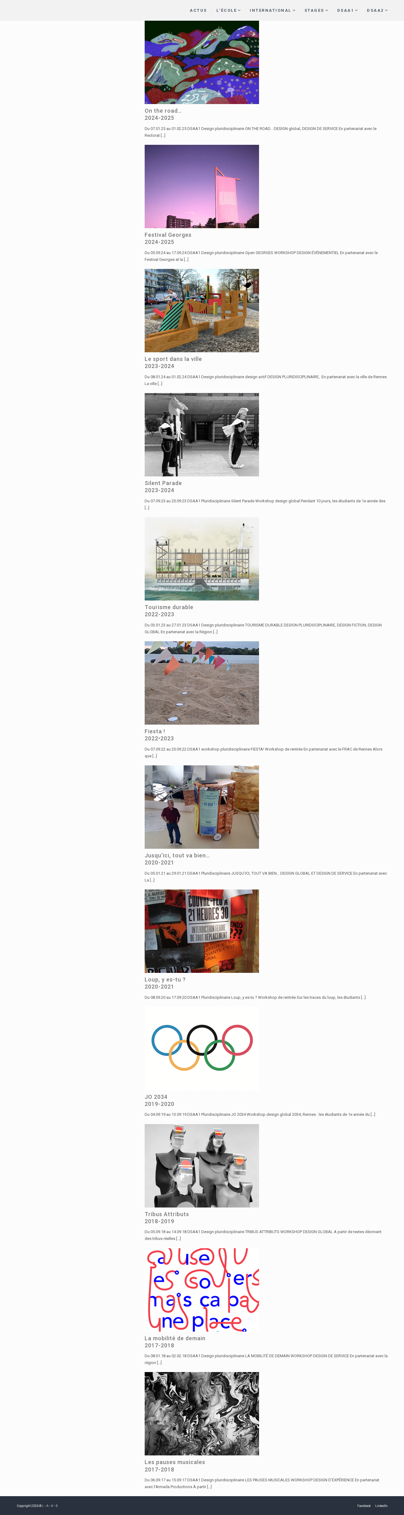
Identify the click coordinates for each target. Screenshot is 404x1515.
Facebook (364, 1506)
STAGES (314, 10)
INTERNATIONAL (270, 10)
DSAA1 (345, 10)
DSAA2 (375, 10)
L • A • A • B (50, 1506)
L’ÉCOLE (226, 10)
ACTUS (198, 10)
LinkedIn (381, 1506)
